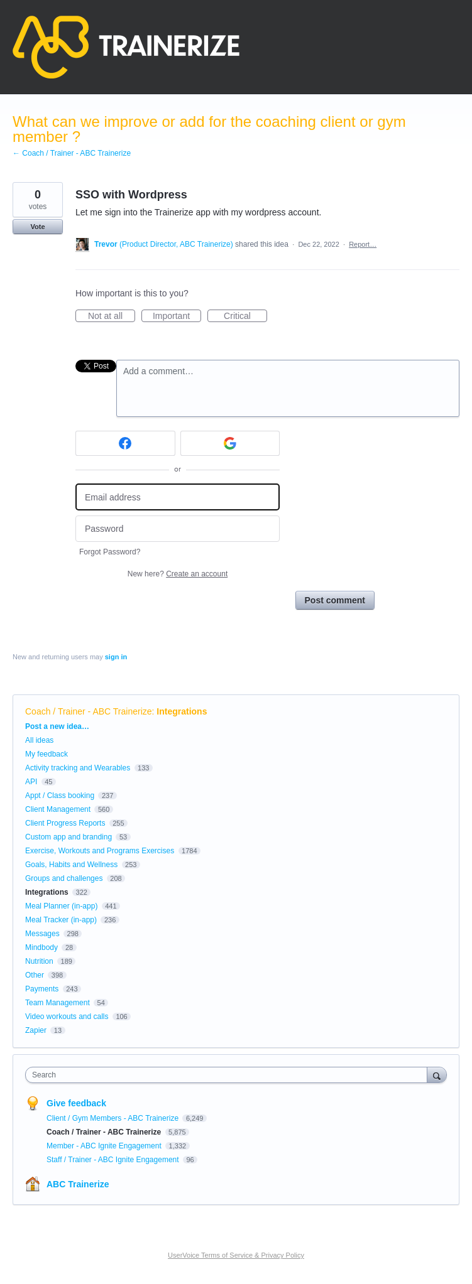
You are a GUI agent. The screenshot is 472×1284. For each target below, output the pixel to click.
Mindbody (41, 947)
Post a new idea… (57, 726)
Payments (41, 989)
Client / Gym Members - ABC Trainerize (113, 1118)
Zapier (36, 1030)
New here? (178, 573)
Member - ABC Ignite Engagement (105, 1145)
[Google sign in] (230, 443)
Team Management (57, 1002)
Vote (37, 226)
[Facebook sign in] (125, 443)
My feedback (46, 754)
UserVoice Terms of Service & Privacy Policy (236, 1255)
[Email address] (177, 496)
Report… (362, 244)
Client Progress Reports (65, 823)
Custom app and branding (68, 837)
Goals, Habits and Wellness (71, 864)
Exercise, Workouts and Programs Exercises (99, 850)
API (31, 781)
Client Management (58, 809)
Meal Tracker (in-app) (61, 919)
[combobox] (229, 1075)
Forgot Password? (109, 552)
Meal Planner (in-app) (61, 906)
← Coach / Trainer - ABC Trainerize (72, 153)
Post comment (335, 600)
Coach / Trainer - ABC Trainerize (88, 711)
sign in (116, 657)
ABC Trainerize (78, 1184)
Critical (245, 316)
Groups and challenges (63, 878)
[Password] (177, 528)
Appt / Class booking (59, 795)
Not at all (111, 316)
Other (34, 975)
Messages (42, 933)
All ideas (39, 740)
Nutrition (39, 961)
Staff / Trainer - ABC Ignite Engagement (114, 1159)
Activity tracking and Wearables (77, 767)
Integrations (181, 711)
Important (177, 316)
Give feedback (76, 1103)
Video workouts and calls (67, 1016)
